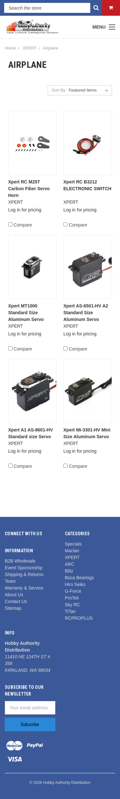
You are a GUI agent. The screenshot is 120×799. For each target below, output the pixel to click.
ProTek (72, 597)
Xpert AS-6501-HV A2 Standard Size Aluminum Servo (85, 312)
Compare (20, 224)
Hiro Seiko (75, 584)
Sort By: (59, 90)
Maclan (72, 550)
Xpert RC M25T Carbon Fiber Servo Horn (29, 188)
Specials (73, 543)
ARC (70, 564)
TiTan (70, 611)
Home (10, 48)
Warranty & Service (24, 587)
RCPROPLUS (79, 618)
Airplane (51, 48)
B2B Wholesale (20, 561)
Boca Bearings (79, 577)
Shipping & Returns (24, 574)
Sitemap (13, 608)
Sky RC (72, 604)
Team (10, 581)
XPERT (29, 48)
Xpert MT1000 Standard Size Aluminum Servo (26, 312)
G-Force (73, 591)
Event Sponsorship (24, 567)
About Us (14, 594)
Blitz (69, 570)
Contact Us (16, 601)
